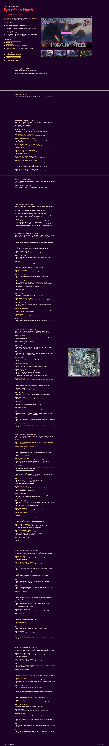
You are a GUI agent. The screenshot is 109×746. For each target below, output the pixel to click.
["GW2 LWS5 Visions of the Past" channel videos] (66, 54)
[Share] (88, 16)
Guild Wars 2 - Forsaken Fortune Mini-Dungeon (28, 390)
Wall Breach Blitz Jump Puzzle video (25, 483)
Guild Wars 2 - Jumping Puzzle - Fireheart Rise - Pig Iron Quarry (32, 375)
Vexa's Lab (37, 697)
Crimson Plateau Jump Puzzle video (25, 470)
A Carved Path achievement (34, 527)
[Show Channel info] (91, 16)
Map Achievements (15, 6)
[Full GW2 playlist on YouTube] (17, 14)
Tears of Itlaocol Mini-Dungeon (31, 286)
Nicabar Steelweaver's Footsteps (14, 59)
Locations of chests (21, 420)
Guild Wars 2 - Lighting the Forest (25, 534)
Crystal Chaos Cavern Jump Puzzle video (26, 498)
